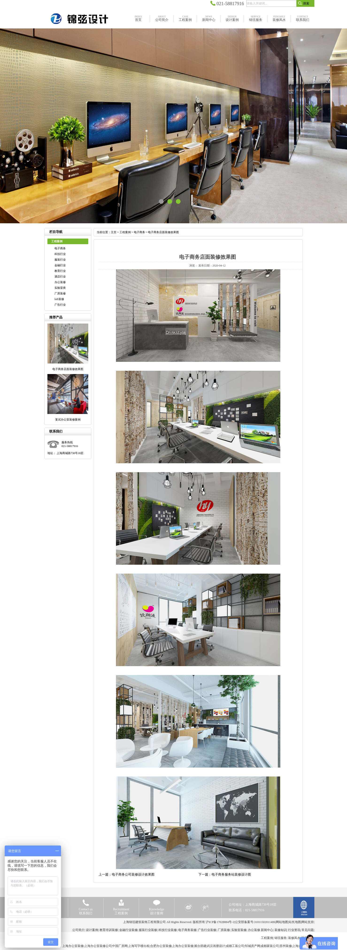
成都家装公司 (270, 946)
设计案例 (92, 930)
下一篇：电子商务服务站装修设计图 (224, 874)
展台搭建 (200, 946)
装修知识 (280, 930)
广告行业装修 (207, 930)
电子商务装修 (187, 930)
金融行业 (60, 265)
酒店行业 (60, 276)
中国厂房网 (119, 946)
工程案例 (125, 232)
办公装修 (60, 282)
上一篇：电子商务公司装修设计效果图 (126, 874)
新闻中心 (267, 930)
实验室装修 (239, 930)
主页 (113, 232)
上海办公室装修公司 (98, 946)
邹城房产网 (252, 946)
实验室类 (60, 288)
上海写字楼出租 (139, 946)
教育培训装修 (109, 930)
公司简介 (78, 930)
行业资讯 (294, 930)
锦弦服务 (280, 938)
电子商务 (60, 248)
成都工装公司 (235, 946)
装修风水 (294, 938)
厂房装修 (60, 293)
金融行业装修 (128, 930)
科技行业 (60, 254)
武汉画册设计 (216, 946)
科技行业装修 (167, 930)
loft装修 (59, 299)
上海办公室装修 (73, 946)
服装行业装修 (148, 930)
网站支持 (307, 922)
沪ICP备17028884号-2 (220, 922)
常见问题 (307, 930)
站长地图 (295, 922)
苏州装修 (286, 946)
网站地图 (282, 922)
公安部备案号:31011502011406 (255, 922)
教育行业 (60, 271)
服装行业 (60, 259)
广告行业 (60, 304)
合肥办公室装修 (161, 946)
